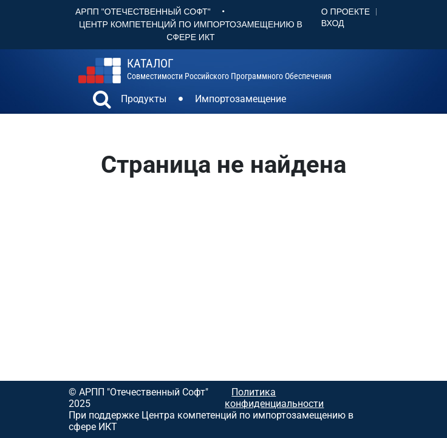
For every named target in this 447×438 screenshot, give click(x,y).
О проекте (345, 11)
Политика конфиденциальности (274, 397)
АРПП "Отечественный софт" (143, 11)
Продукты (143, 99)
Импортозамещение (240, 99)
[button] (102, 101)
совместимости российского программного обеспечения (229, 69)
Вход (332, 23)
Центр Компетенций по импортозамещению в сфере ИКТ (190, 30)
